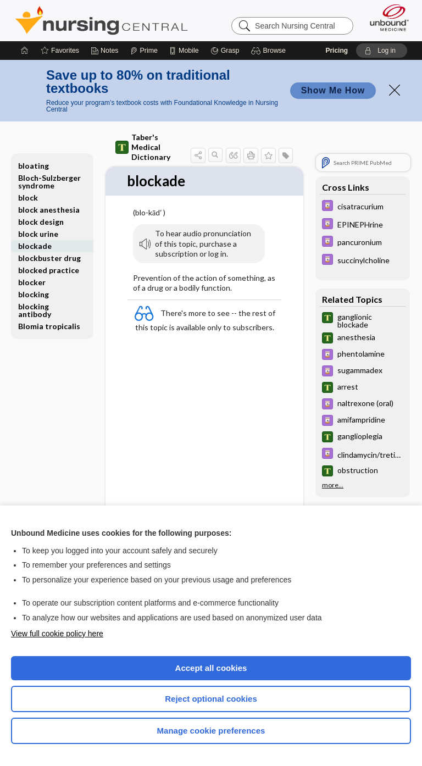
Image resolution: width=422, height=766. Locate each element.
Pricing (336, 50)
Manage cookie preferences (211, 730)
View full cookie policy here (57, 633)
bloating (33, 165)
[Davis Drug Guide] (362, 207)
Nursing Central (101, 20)
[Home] (25, 50)
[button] (270, 50)
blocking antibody (34, 310)
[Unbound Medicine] (386, 17)
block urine (38, 233)
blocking (33, 294)
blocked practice (48, 270)
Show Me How (333, 90)
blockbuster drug (49, 258)
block (28, 197)
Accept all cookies (211, 668)
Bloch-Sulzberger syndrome (49, 181)
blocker (32, 282)
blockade (35, 246)
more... (332, 485)
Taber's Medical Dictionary (142, 147)
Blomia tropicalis (49, 326)
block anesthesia (49, 209)
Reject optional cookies (211, 698)
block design (41, 221)
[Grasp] (225, 50)
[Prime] (144, 50)
